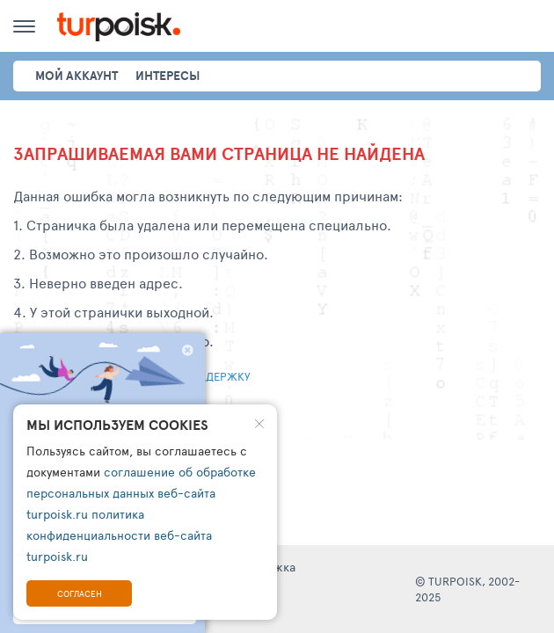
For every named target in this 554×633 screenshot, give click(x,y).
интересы (167, 75)
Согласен (79, 593)
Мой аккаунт (76, 75)
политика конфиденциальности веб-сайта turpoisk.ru (119, 535)
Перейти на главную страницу (104, 410)
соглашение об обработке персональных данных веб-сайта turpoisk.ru (141, 492)
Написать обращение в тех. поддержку (132, 376)
